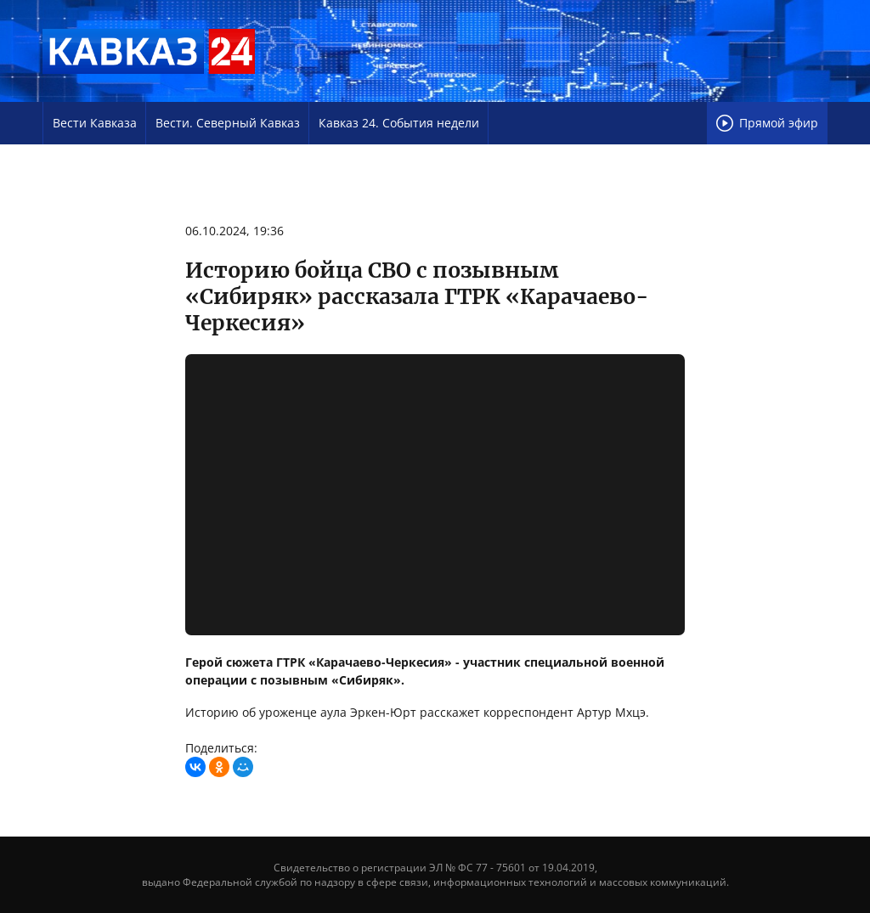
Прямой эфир (767, 123)
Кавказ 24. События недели (399, 123)
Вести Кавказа (95, 123)
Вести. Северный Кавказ (227, 123)
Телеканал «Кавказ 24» (148, 51)
